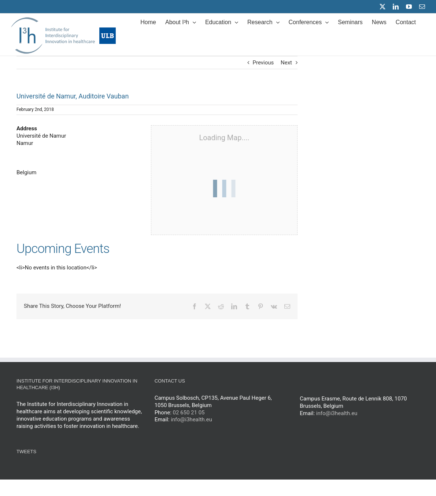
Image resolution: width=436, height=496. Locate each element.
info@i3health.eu (191, 419)
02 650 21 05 (189, 412)
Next (286, 62)
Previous (263, 62)
